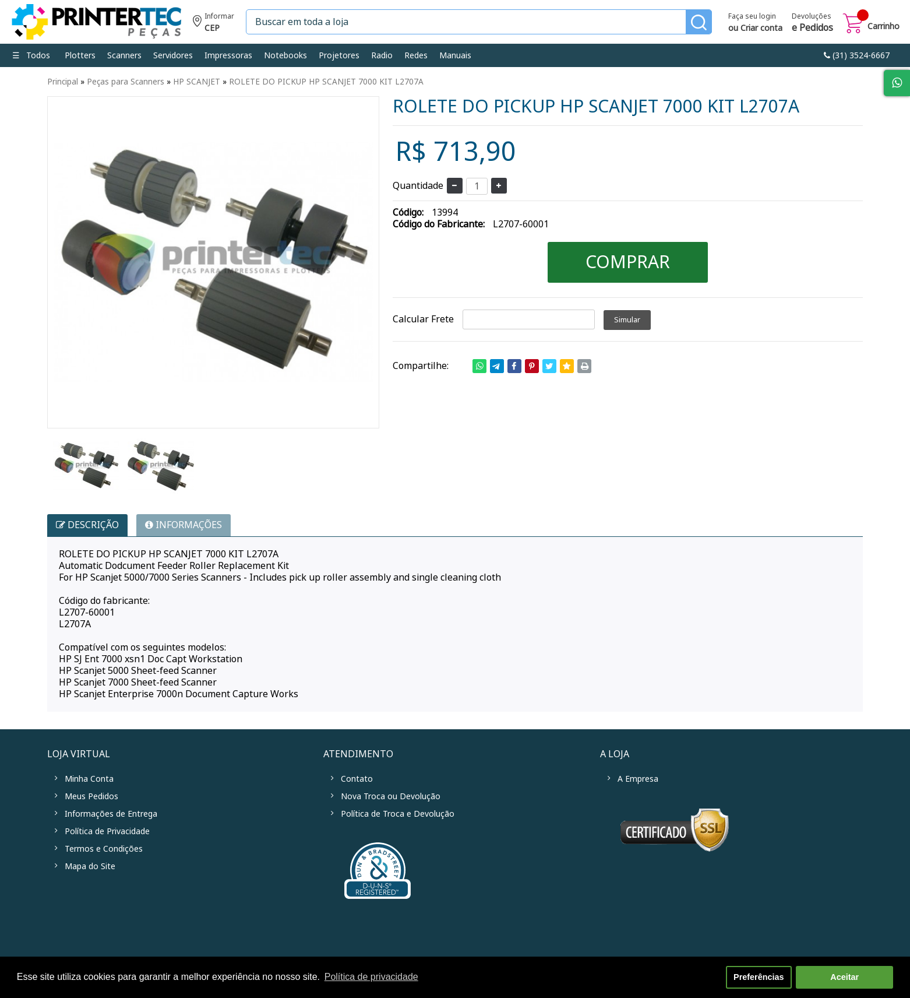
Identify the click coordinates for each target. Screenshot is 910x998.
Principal (62, 82)
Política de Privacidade (107, 831)
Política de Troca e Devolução (397, 814)
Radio (382, 55)
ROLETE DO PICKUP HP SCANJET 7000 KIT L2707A (326, 82)
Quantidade (418, 186)
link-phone (857, 55)
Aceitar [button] (844, 977)
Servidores (173, 55)
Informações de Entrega (111, 814)
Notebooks (285, 55)
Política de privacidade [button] (371, 977)
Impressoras (228, 55)
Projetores (339, 55)
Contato (357, 779)
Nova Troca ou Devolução (390, 796)
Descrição (87, 525)
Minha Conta (89, 779)
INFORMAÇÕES (183, 525)
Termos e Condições (104, 849)
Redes (416, 55)
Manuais (455, 55)
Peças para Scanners (125, 82)
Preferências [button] (758, 977)
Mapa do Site (90, 866)
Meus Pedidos (91, 796)
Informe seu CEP (213, 23)
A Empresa (638, 779)
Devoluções (812, 23)
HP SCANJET (196, 82)
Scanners (124, 55)
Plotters (80, 55)
